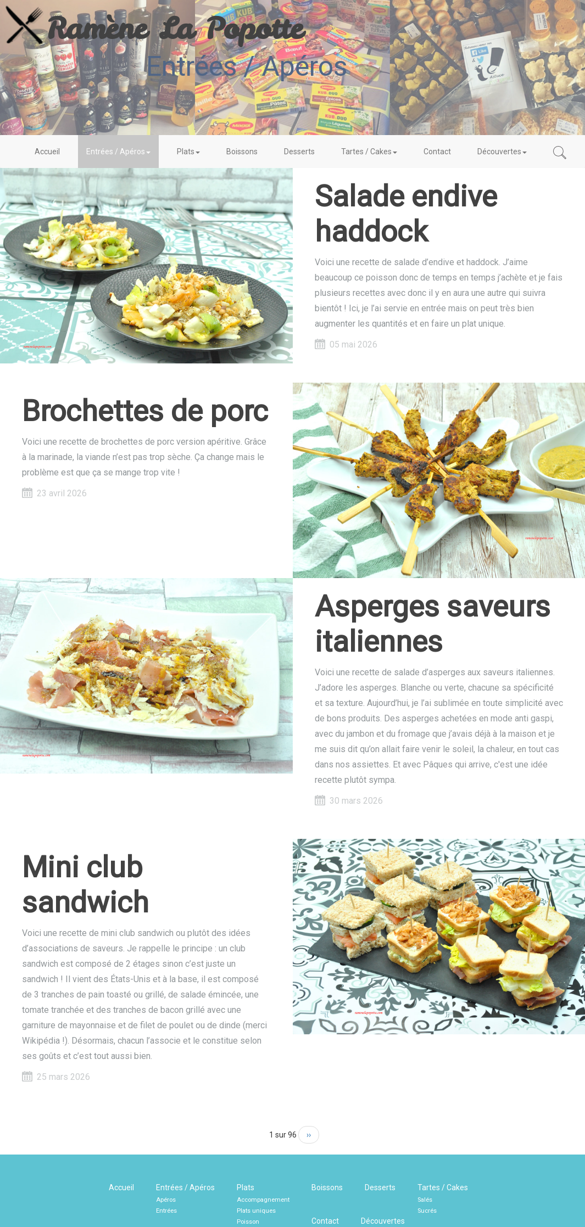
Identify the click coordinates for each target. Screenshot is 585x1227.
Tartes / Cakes (369, 151)
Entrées (166, 1210)
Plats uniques (256, 1210)
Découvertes (502, 151)
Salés (424, 1199)
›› (309, 1134)
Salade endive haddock (406, 214)
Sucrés (427, 1210)
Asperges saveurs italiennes (432, 624)
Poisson (248, 1221)
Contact (437, 151)
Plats (188, 151)
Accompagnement (263, 1199)
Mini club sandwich (85, 885)
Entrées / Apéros (118, 151)
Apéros (166, 1199)
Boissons (242, 151)
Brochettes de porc (145, 411)
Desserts (299, 151)
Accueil (47, 151)
